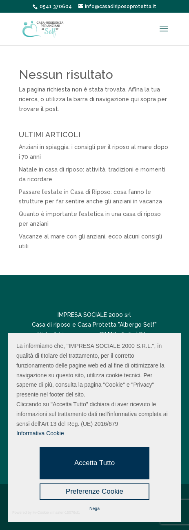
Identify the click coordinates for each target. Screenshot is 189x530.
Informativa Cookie (40, 433)
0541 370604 (55, 6)
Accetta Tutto (94, 463)
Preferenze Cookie (94, 491)
